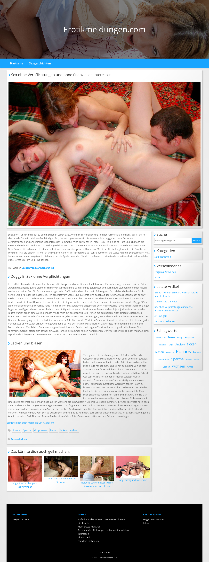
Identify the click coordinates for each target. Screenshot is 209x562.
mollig (179, 337)
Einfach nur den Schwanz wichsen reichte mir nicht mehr (176, 294)
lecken (63, 430)
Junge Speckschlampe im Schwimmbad (25, 472)
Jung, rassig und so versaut (133, 469)
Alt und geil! (160, 315)
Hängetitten (189, 337)
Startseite (16, 63)
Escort (196, 359)
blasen (53, 430)
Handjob (163, 344)
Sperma (27, 430)
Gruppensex (40, 430)
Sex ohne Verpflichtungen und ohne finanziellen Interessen (173, 308)
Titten (189, 359)
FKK (198, 337)
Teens (171, 337)
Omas (190, 366)
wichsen (74, 430)
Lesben (166, 366)
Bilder (157, 277)
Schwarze (161, 337)
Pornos (16, 430)
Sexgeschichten (40, 63)
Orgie (171, 344)
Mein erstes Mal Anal (165, 301)
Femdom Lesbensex (165, 321)
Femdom (170, 352)
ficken (192, 344)
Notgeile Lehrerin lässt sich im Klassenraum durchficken (97, 472)
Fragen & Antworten (165, 271)
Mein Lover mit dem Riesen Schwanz (61, 470)
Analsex (180, 344)
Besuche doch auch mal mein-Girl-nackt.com (30, 422)
